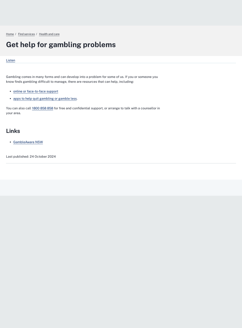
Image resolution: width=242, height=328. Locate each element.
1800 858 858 (42, 108)
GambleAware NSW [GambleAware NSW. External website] (28, 142)
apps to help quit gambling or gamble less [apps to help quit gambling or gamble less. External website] (45, 98)
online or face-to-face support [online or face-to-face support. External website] (35, 91)
